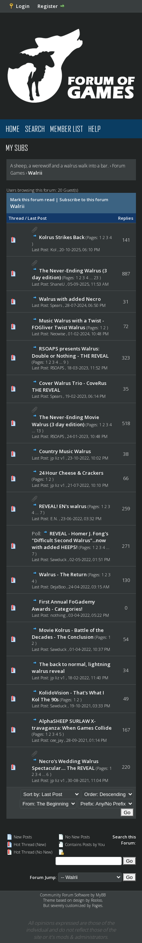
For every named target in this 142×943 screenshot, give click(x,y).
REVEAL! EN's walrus (62, 506)
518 (126, 423)
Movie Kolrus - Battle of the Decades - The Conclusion (68, 633)
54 (125, 639)
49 (125, 698)
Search (35, 128)
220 (126, 766)
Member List (66, 128)
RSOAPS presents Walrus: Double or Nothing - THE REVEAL (70, 352)
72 (125, 326)
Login (23, 6)
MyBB (101, 895)
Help (94, 128)
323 (126, 357)
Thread (16, 218)
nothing (58, 615)
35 (125, 388)
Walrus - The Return (63, 574)
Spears (56, 305)
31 (125, 301)
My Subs (17, 147)
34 (125, 670)
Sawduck (58, 559)
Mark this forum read (32, 199)
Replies (125, 218)
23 (96, 277)
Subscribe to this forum (83, 199)
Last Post (37, 218)
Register (47, 6)
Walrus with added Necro (70, 299)
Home (13, 128)
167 (126, 729)
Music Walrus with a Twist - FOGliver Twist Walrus (68, 324)
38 (125, 453)
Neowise (57, 333)
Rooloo (96, 900)
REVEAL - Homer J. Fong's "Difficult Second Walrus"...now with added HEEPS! (70, 540)
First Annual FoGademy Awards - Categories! (63, 605)
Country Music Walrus (65, 451)
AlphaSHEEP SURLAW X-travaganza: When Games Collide (72, 724)
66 (125, 478)
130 (126, 580)
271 (126, 546)
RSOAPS (57, 368)
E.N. (54, 518)
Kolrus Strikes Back (61, 237)
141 (126, 239)
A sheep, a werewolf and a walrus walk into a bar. (59, 166)
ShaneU (57, 284)
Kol (53, 249)
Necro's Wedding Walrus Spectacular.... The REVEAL (65, 764)
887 (126, 273)
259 (126, 508)
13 (38, 430)
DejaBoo (58, 587)
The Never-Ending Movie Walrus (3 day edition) (65, 420)
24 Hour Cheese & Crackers (71, 472)
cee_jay (56, 740)
